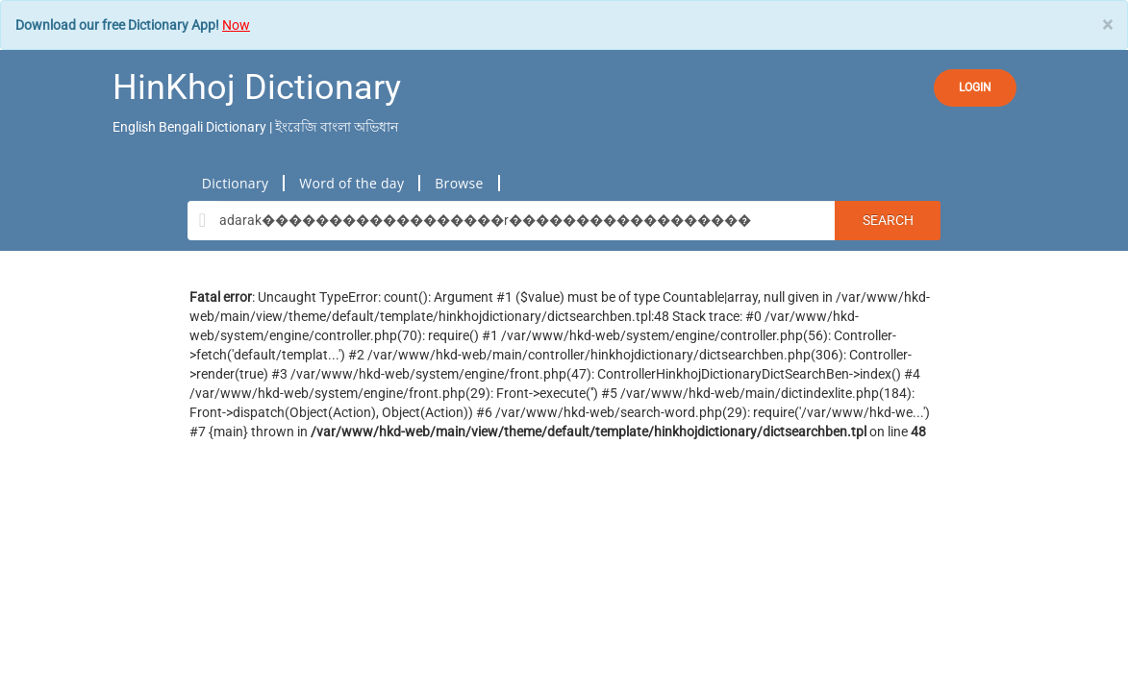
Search (888, 220)
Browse (459, 183)
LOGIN (975, 87)
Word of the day (351, 183)
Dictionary (235, 183)
